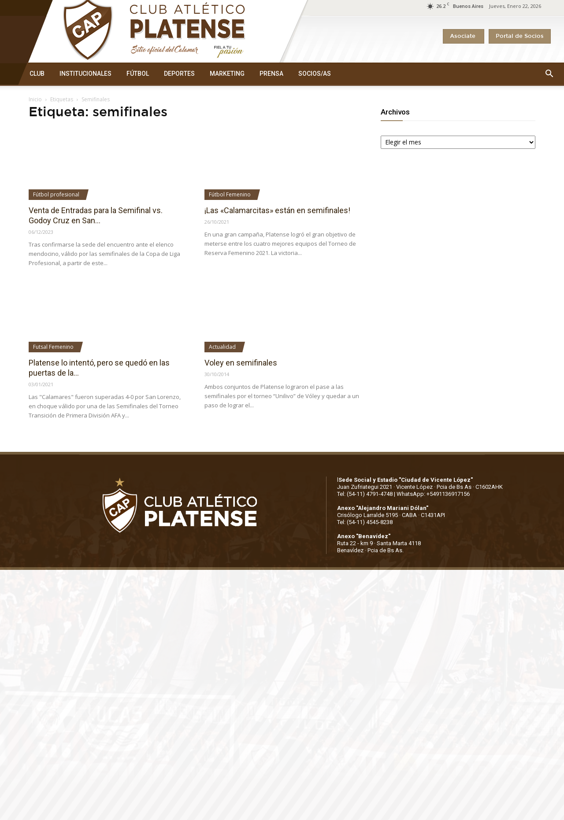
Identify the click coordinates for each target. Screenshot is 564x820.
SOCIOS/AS (314, 73)
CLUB (37, 73)
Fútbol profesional (56, 194)
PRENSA (271, 73)
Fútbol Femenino (230, 194)
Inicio (35, 99)
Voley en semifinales (240, 362)
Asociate (463, 36)
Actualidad (222, 347)
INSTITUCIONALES (85, 73)
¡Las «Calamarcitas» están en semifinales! (277, 210)
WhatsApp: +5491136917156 (433, 494)
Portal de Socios (520, 36)
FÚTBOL (137, 73)
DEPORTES (179, 73)
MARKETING (227, 73)
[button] (549, 74)
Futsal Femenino (53, 347)
